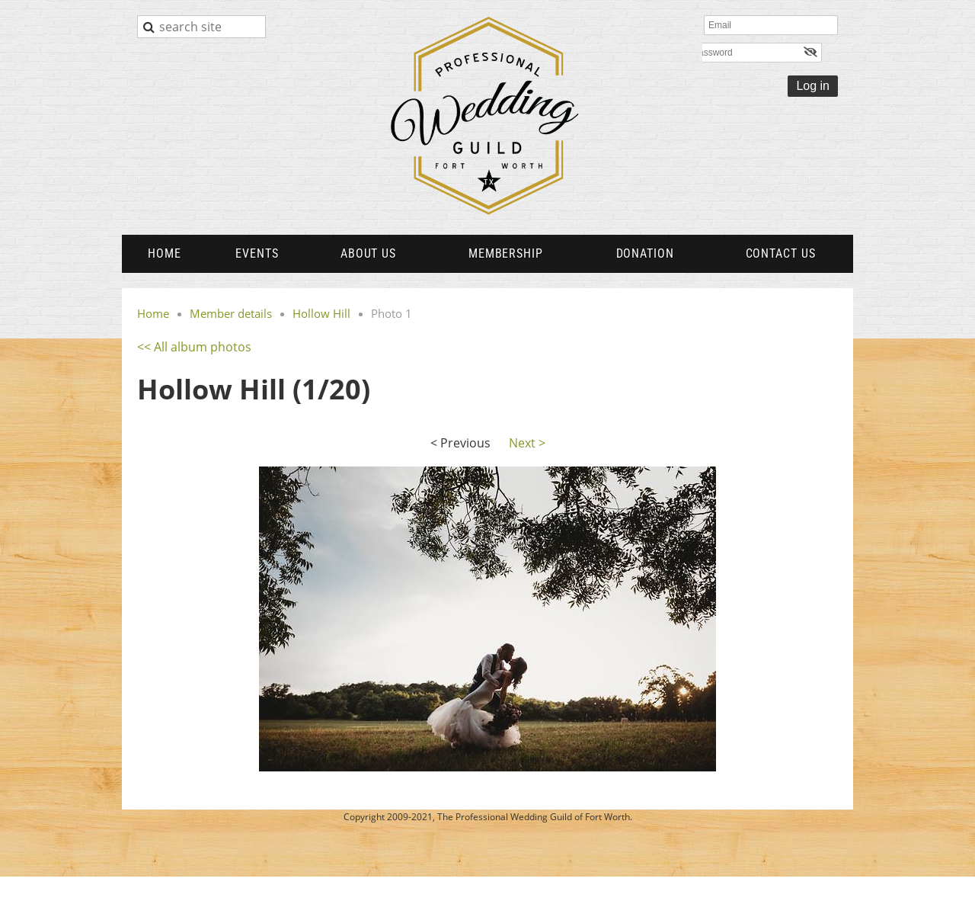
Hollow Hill (321, 313)
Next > (527, 442)
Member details (231, 313)
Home (153, 313)
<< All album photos (194, 346)
